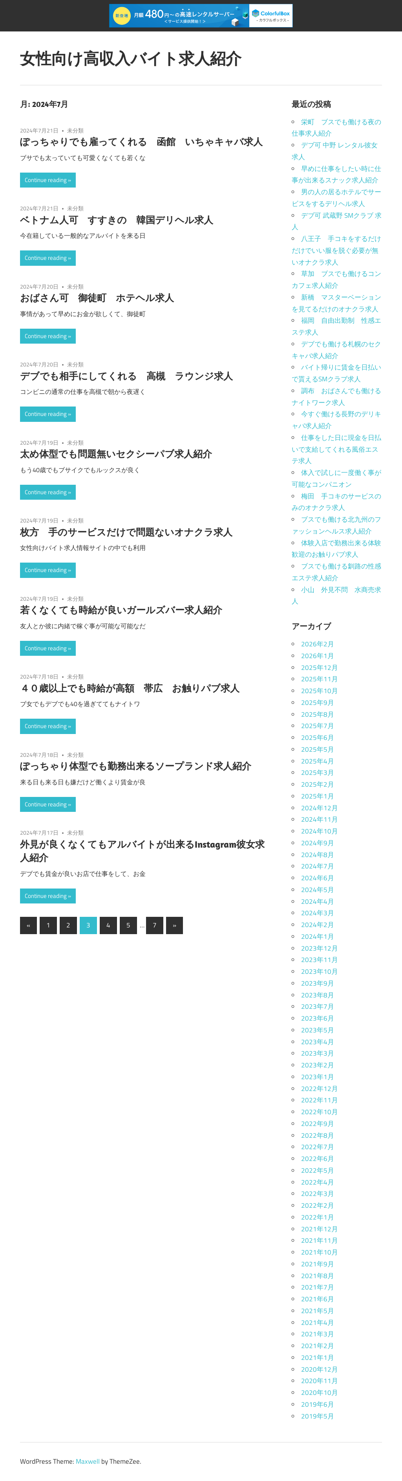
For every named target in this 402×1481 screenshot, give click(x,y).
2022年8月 (317, 1135)
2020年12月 (319, 1369)
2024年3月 (317, 913)
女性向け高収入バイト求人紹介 (130, 58)
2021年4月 (317, 1322)
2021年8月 (317, 1276)
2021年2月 (317, 1346)
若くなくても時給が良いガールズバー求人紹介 (121, 610)
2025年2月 (317, 784)
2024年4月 (317, 901)
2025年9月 (317, 702)
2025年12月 (319, 667)
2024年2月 (317, 925)
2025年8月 (317, 714)
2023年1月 (317, 1077)
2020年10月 (319, 1392)
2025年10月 (319, 691)
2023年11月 (319, 960)
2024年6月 (317, 878)
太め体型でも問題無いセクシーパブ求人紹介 (116, 454)
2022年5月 (317, 1170)
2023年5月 (317, 1030)
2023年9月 (317, 983)
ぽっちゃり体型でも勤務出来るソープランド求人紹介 (135, 766)
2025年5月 (317, 749)
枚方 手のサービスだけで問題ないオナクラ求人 (126, 532)
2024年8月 (317, 855)
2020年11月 (319, 1381)
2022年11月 (319, 1100)
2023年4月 (317, 1042)
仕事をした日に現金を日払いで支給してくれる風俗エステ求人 (336, 449)
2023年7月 (317, 1006)
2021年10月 (319, 1252)
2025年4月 (317, 761)
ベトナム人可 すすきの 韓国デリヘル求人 (116, 220)
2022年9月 (317, 1124)
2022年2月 (317, 1205)
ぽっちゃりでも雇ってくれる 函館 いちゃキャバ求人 (141, 141)
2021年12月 (319, 1229)
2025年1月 (317, 796)
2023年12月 (319, 948)
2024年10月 (319, 831)
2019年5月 (317, 1416)
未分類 (75, 130)
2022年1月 (317, 1217)
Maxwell (88, 1461)
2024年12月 (319, 808)
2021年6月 (317, 1299)
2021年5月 (317, 1311)
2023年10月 (319, 971)
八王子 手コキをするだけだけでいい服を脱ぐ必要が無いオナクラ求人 (336, 250)
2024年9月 (317, 843)
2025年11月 (319, 679)
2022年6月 (317, 1159)
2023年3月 (317, 1053)
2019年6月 (317, 1404)
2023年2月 (317, 1065)
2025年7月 (317, 726)
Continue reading (46, 179)
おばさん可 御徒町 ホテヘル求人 (97, 298)
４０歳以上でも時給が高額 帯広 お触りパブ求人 (129, 688)
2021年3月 (317, 1334)
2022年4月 (317, 1182)
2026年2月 (317, 644)
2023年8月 (317, 995)
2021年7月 (317, 1287)
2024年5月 (317, 890)
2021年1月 (317, 1357)
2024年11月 (319, 819)
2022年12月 (319, 1089)
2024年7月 (317, 866)
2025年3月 (317, 772)
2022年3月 (317, 1193)
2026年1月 (317, 656)
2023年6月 (317, 1018)
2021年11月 (319, 1240)
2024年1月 (317, 936)
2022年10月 (319, 1112)
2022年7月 (317, 1147)
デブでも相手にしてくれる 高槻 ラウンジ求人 (126, 376)
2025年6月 (317, 737)
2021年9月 (317, 1264)
